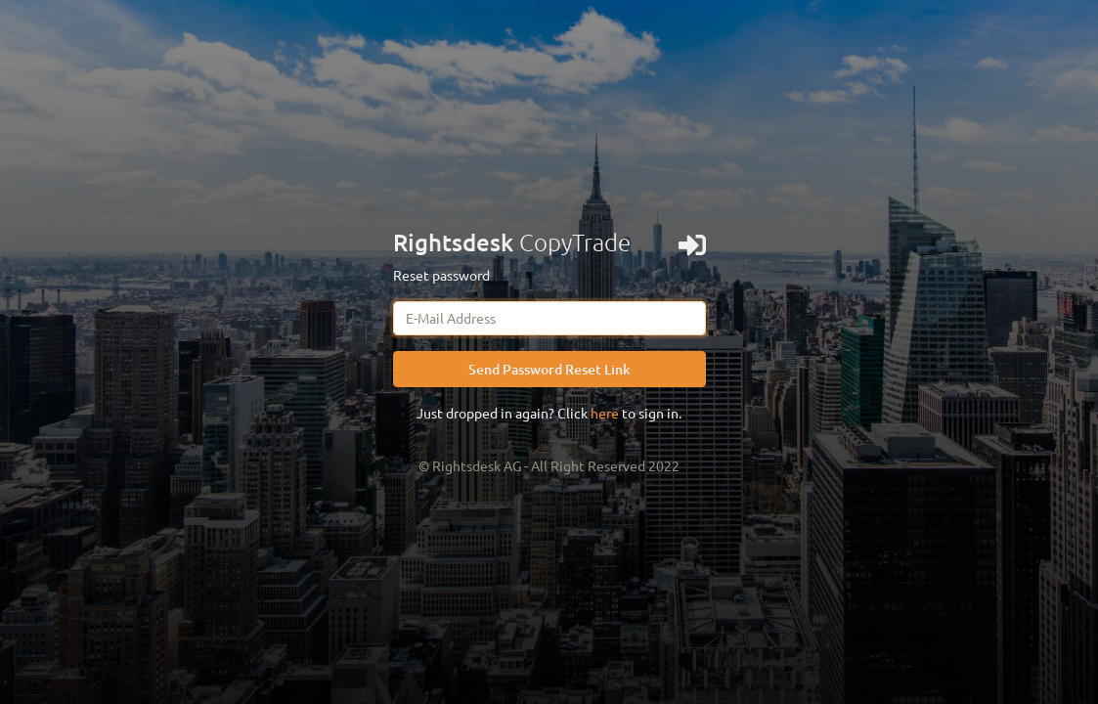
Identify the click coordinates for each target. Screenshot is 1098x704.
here (605, 412)
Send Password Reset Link (549, 369)
